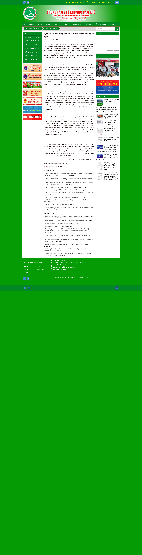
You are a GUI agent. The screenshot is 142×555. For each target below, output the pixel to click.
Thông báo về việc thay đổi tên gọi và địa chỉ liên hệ (111, 100)
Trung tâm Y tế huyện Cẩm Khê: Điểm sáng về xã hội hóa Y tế (63, 461)
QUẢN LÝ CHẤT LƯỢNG (32, 48)
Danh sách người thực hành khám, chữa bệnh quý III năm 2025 (109, 122)
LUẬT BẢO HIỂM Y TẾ (31, 52)
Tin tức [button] (40, 24)
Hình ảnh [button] (57, 24)
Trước (110, 52)
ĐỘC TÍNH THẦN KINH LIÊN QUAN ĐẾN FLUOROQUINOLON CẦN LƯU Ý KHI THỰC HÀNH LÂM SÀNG (107, 109)
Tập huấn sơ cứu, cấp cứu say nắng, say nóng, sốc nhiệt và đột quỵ (110, 116)
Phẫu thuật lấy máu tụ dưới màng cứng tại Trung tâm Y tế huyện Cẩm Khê (67, 464)
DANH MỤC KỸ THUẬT (31, 44)
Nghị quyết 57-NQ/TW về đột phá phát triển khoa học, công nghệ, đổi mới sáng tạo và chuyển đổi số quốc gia (107, 148)
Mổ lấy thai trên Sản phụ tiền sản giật (56, 468)
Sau (116, 52)
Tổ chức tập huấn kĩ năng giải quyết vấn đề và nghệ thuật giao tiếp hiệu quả (66, 508)
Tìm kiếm (25, 537)
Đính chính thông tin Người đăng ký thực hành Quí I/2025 (111, 139)
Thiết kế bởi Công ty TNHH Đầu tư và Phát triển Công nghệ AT (71, 542)
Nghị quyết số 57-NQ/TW (32, 37)
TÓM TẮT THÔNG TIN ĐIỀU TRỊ (31, 60)
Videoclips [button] (49, 24)
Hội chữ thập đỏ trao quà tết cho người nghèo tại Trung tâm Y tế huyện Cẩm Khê (68, 499)
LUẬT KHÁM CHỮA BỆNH (32, 56)
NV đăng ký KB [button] (76, 24)
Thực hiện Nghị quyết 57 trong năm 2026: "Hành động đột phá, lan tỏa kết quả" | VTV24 (106, 156)
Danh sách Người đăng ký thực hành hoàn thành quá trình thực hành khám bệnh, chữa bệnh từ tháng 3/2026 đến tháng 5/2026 (110, 176)
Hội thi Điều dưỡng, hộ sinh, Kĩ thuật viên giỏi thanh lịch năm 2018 (64, 454)
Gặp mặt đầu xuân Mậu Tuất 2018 (54, 490)
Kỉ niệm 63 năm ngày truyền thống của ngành (58, 487)
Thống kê (25, 533)
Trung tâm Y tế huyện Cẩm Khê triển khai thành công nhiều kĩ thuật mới (65, 485)
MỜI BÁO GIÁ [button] (88, 24)
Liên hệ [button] (112, 24)
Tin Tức (38, 530)
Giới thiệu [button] (32, 24)
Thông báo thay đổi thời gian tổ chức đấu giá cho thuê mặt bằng (64, 451)
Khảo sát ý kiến (40, 533)
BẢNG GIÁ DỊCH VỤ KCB (32, 41)
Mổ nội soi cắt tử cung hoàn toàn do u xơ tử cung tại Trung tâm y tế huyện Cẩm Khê (69, 457)
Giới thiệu (25, 530)
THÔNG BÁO (28, 33)
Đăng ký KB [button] (66, 24)
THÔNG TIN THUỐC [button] (100, 24)
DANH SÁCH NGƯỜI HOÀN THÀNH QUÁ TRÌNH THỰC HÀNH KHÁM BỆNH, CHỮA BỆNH (109, 166)
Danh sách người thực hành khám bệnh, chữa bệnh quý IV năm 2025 (109, 128)
